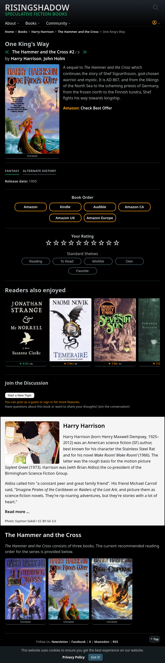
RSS (115, 642)
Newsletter (60, 642)
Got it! (95, 657)
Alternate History (39, 171)
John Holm (54, 58)
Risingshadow (37, 9)
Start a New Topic (20, 395)
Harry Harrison (26, 58)
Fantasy (12, 171)
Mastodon (102, 642)
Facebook (78, 642)
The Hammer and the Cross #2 (43, 52)
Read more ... (17, 511)
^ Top (155, 639)
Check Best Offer (96, 108)
